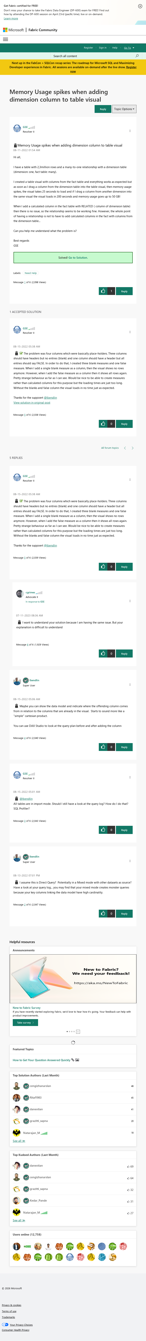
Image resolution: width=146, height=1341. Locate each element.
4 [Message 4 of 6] (25, 737)
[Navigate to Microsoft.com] (13, 30)
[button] (103, 109)
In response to (35, 601)
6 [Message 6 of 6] (27, 644)
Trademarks (8, 1317)
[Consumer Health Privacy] (73, 1330)
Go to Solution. (78, 257)
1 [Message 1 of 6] (25, 282)
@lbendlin (50, 397)
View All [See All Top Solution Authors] (19, 1141)
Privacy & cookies (11, 1305)
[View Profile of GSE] (25, 127)
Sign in (102, 47)
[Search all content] (96, 56)
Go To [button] (127, 47)
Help (114, 47)
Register (88, 47)
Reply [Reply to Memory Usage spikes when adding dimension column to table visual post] (124, 291)
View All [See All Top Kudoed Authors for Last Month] (19, 1220)
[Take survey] (25, 1022)
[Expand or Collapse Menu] (5, 39)
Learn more (11, 18)
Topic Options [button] (123, 109)
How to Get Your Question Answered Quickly (42, 1060)
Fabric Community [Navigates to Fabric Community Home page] (43, 30)
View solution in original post (32, 402)
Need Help (31, 273)
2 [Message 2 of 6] (25, 904)
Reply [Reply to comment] (124, 423)
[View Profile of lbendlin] (34, 680)
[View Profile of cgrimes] (30, 592)
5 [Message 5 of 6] (25, 414)
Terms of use (9, 1311)
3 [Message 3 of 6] (25, 820)
